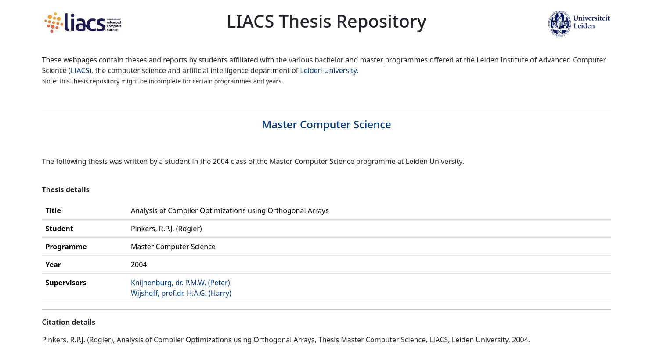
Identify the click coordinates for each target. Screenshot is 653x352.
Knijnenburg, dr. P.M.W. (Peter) (180, 282)
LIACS (80, 70)
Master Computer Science (326, 124)
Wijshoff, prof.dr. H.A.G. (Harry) (181, 293)
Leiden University (328, 70)
